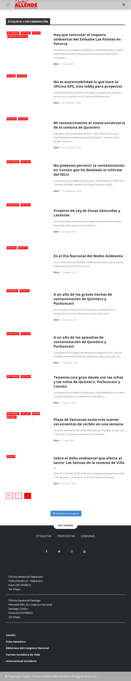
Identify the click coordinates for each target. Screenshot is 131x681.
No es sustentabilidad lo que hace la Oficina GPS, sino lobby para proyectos (88, 84)
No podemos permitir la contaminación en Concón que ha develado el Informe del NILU (89, 170)
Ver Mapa (14, 589)
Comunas (88, 536)
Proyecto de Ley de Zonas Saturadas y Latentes (87, 212)
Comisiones (13, 205)
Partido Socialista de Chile (23, 654)
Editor (56, 63)
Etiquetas (44, 536)
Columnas (12, 290)
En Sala (11, 76)
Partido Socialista (17, 36)
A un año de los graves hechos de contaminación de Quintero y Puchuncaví (83, 299)
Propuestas (66, 536)
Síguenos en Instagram (66, 513)
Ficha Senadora (16, 641)
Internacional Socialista (21, 661)
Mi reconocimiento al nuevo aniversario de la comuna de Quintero (89, 125)
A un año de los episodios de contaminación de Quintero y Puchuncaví (80, 342)
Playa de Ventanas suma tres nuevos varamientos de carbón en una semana (88, 421)
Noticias (26, 33)
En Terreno (13, 33)
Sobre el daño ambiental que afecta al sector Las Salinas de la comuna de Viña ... (89, 462)
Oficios (36, 33)
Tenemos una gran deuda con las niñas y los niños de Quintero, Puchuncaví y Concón (88, 382)
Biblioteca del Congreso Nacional (27, 648)
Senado (11, 635)
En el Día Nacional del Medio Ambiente (88, 256)
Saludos (23, 119)
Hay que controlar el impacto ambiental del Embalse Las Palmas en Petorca (87, 39)
